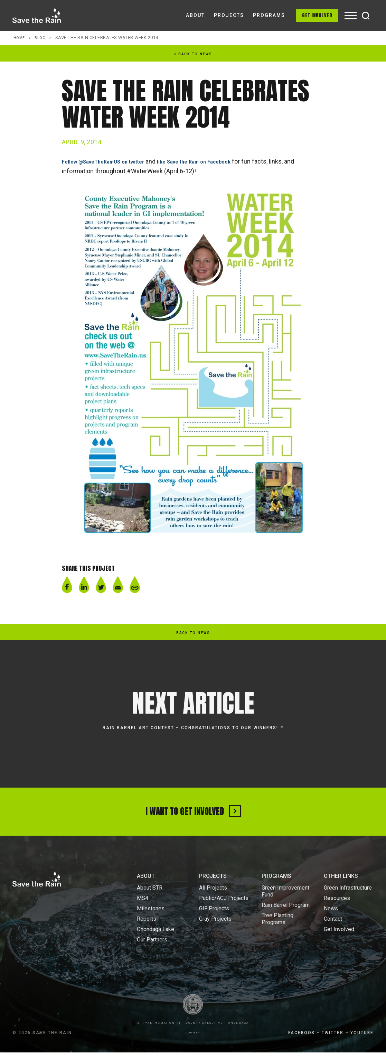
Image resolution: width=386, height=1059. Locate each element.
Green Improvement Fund (285, 897)
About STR (149, 894)
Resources (337, 904)
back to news (193, 632)
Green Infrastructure (348, 894)
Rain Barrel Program (286, 911)
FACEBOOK (301, 1039)
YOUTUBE (362, 1039)
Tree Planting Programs (277, 925)
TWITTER (332, 1039)
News (331, 915)
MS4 (142, 904)
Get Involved (317, 15)
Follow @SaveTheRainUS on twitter (112, 161)
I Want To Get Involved (193, 814)
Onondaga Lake (155, 935)
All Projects (213, 894)
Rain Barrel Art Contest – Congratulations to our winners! (190, 727)
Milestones (150, 915)
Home (20, 37)
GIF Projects (214, 915)
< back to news (193, 54)
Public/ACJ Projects (223, 904)
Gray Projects (215, 925)
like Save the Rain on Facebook (220, 161)
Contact (333, 925)
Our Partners (152, 946)
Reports (146, 925)
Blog (42, 37)
